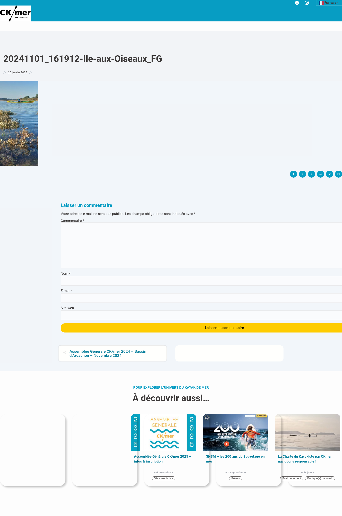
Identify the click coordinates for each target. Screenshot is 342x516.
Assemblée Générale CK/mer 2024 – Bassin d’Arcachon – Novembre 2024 (108, 353)
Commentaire (72, 221)
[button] (293, 174)
